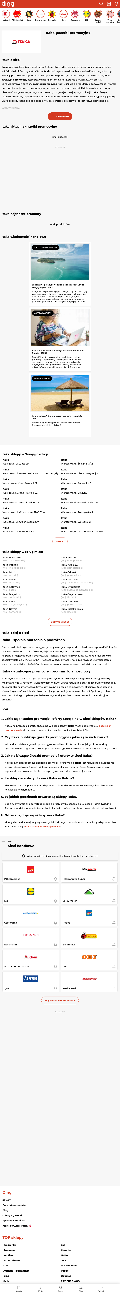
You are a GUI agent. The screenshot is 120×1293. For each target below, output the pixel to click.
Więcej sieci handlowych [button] (60, 1000)
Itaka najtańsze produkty (21, 214)
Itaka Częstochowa (72, 594)
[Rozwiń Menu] (101, 1288)
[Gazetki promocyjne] (19, 1288)
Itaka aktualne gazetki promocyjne (29, 126)
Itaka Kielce (9, 601)
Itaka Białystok (11, 594)
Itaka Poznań (10, 564)
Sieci (10, 841)
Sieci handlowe (21, 846)
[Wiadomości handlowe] (81, 1288)
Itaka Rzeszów (69, 601)
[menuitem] (19, 1288)
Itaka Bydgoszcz (70, 586)
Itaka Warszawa (11, 557)
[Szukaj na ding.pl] (60, 1288)
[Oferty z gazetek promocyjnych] (40, 1288)
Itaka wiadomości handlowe (24, 237)
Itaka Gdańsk (68, 572)
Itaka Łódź (8, 572)
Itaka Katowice (11, 586)
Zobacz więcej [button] (60, 622)
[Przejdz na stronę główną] (8, 4)
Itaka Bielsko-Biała (72, 608)
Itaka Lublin (9, 579)
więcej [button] (60, 541)
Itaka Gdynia (9, 608)
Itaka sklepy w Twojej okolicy (25, 454)
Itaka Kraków (68, 557)
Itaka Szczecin (69, 579)
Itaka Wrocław (69, 564)
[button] (101, 4)
